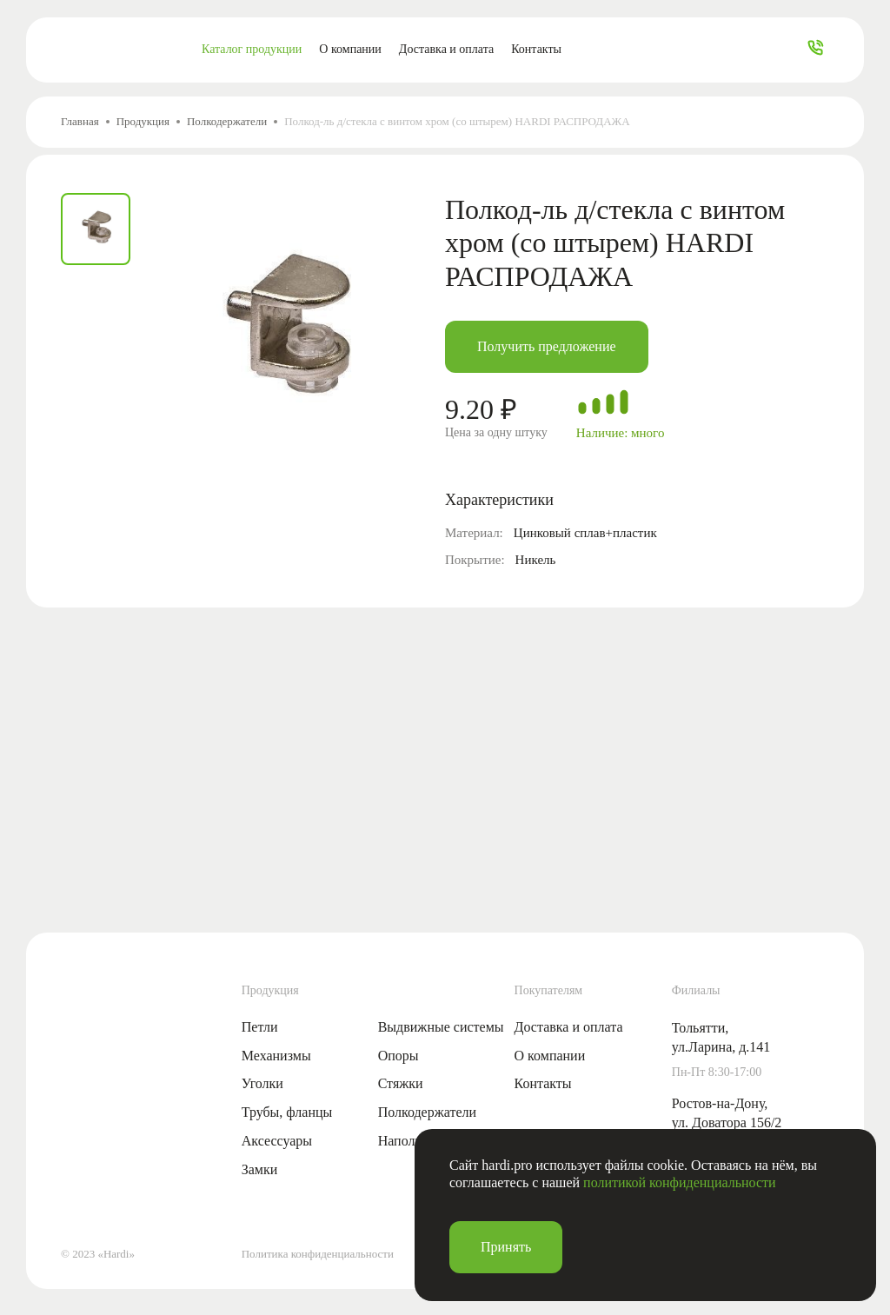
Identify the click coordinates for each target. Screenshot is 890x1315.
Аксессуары (277, 1140)
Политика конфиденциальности (318, 1253)
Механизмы (276, 1055)
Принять (506, 1246)
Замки (260, 1169)
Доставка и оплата (446, 49)
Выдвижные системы (441, 1026)
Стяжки (400, 1083)
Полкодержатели (227, 121)
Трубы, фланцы (287, 1112)
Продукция (142, 121)
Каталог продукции (252, 49)
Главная (80, 121)
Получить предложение (546, 346)
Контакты (536, 49)
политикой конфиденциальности (679, 1182)
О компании (350, 49)
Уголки (262, 1083)
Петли (260, 1026)
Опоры (398, 1055)
